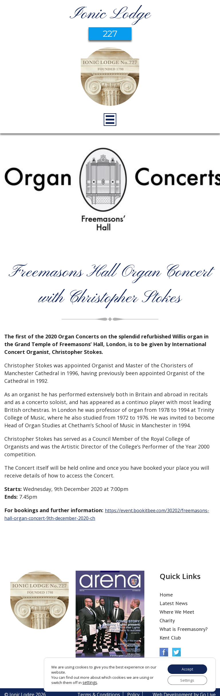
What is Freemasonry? (184, 629)
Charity (167, 620)
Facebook (164, 652)
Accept (185, 667)
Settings (185, 679)
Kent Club (170, 637)
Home (166, 594)
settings (89, 681)
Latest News (174, 603)
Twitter (176, 652)
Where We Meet (177, 612)
